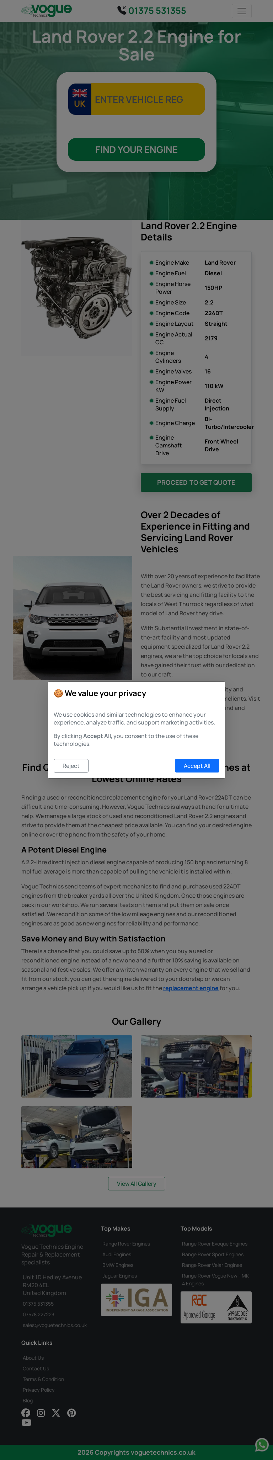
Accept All (197, 766)
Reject (71, 766)
